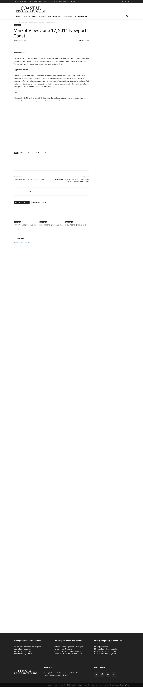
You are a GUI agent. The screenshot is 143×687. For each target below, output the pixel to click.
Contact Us (62, 685)
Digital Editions (71, 685)
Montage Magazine (101, 647)
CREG (16, 40)
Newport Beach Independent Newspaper (68, 647)
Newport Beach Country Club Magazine (68, 651)
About (55, 685)
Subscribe (95, 685)
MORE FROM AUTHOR (38, 202)
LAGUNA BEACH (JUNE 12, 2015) (76, 225)
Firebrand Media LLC (60, 675)
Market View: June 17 (40, 153)
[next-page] (18, 229)
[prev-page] (15, 229)
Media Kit (86, 685)
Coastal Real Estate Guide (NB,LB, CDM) (68, 653)
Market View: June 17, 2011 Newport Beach (29, 179)
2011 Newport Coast (25, 153)
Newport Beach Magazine (63, 649)
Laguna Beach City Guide (22, 651)
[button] (127, 16)
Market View (23, 22)
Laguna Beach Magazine (22, 649)
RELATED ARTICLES (21, 202)
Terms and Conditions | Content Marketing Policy (115, 685)
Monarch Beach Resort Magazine (106, 649)
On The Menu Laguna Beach (23, 653)
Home (15, 22)
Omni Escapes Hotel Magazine (105, 653)
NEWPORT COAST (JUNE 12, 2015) (25, 225)
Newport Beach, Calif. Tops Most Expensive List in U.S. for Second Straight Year (72, 180)
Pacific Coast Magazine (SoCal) (105, 651)
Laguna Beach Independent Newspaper (27, 647)
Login (80, 685)
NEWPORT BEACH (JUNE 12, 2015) (51, 225)
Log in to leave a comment (22, 242)
